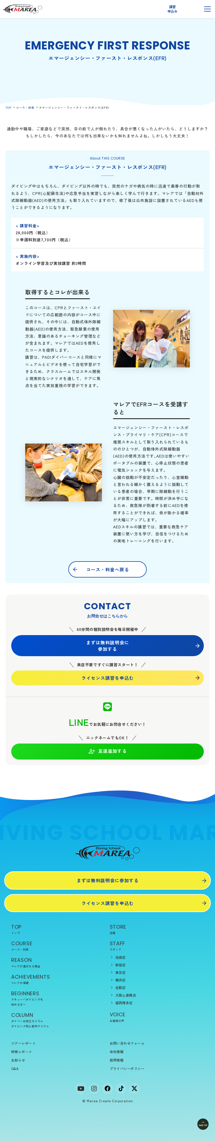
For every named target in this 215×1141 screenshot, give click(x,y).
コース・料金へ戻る (107, 569)
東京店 (120, 972)
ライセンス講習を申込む (107, 677)
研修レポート (21, 1051)
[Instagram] (94, 1088)
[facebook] (107, 1088)
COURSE (58, 946)
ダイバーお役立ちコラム (27, 1021)
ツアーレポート (23, 1043)
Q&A (14, 1068)
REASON (58, 962)
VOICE (157, 1017)
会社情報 (117, 1051)
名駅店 (120, 987)
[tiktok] (121, 1088)
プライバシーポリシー (127, 1068)
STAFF (157, 946)
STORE (157, 929)
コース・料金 (25, 107)
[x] (134, 1088)
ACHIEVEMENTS (58, 979)
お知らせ (18, 1060)
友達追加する (107, 751)
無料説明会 (190, 8)
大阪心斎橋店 (125, 995)
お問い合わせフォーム (127, 1043)
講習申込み (172, 8)
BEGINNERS (58, 998)
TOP (8, 107)
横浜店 (120, 980)
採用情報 (117, 1060)
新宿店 (120, 964)
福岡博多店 (124, 1002)
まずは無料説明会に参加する (107, 645)
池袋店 (120, 957)
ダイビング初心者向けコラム (30, 1026)
